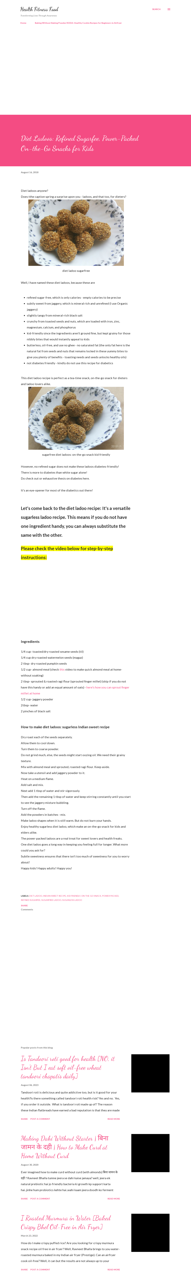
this (62, 669)
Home (23, 23)
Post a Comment (40, 1119)
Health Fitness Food (39, 9)
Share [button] (24, 905)
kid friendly (73, 896)
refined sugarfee (30, 900)
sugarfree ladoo (51, 900)
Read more (114, 1119)
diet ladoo (35, 896)
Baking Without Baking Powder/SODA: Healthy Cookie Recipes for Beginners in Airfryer (78, 23)
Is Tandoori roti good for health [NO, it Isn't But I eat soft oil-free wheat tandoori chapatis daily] (68, 1067)
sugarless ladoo (72, 900)
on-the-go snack (91, 896)
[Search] (156, 9)
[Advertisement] (89, 52)
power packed (110, 896)
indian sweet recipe (54, 896)
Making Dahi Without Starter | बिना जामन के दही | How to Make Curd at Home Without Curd (64, 1147)
